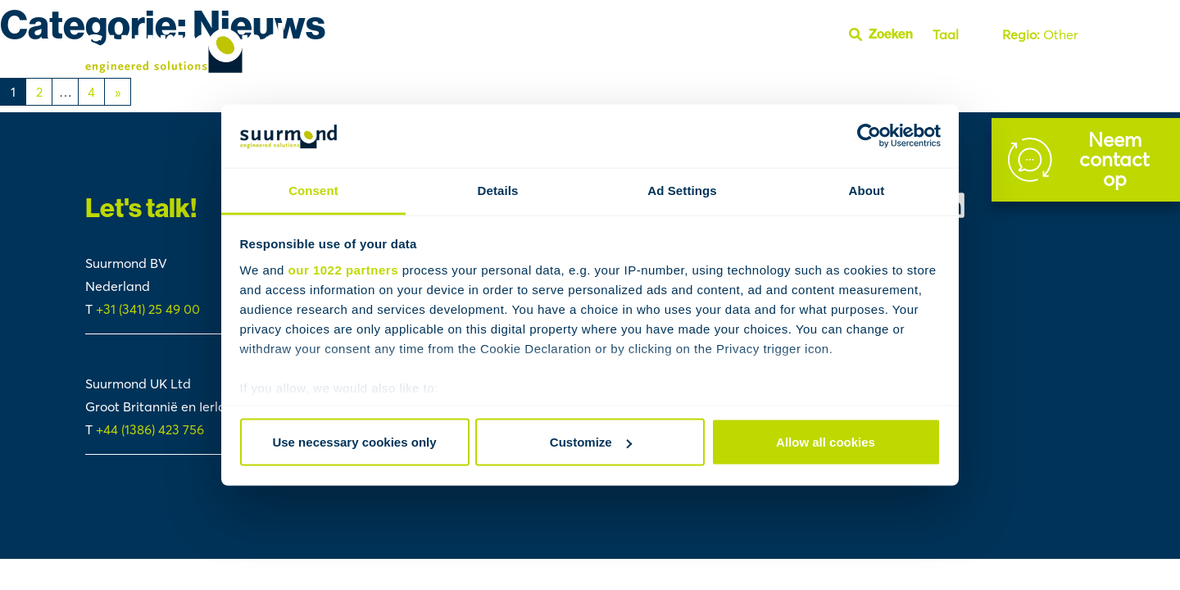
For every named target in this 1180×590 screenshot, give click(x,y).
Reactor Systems (727, 72)
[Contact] (1086, 160)
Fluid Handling (626, 72)
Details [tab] (498, 190)
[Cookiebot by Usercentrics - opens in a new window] (869, 136)
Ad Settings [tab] (681, 190)
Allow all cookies (825, 442)
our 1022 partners (343, 269)
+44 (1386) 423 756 (150, 429)
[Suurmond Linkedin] (1016, 205)
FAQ (1017, 72)
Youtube (1065, 72)
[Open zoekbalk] (887, 34)
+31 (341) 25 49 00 (149, 309)
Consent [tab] (313, 190)
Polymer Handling (838, 72)
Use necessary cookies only (354, 442)
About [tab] (867, 190)
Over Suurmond (945, 72)
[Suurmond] (184, 68)
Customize (591, 442)
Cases (557, 72)
